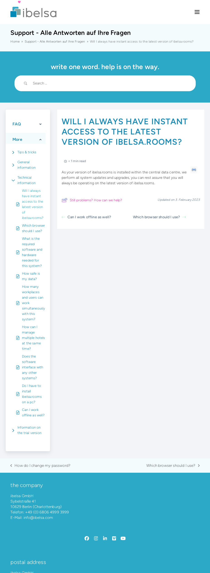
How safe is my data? (31, 276)
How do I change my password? (40, 465)
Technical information (26, 180)
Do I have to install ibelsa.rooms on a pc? (32, 394)
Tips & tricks (26, 152)
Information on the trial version (29, 430)
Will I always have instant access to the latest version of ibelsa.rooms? (32, 204)
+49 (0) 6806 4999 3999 (47, 512)
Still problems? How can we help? (92, 200)
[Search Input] (110, 83)
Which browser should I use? (33, 228)
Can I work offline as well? (33, 412)
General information (26, 165)
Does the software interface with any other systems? (32, 367)
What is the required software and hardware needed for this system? (32, 252)
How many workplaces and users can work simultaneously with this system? (33, 303)
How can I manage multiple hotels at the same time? (33, 338)
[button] (197, 12)
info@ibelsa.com (38, 517)
